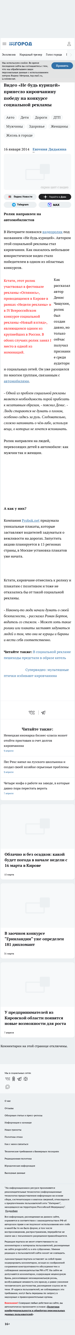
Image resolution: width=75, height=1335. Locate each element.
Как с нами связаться (16, 1144)
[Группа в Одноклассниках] (14, 1079)
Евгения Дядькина (49, 149)
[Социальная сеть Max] (55, 205)
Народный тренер (31, 54)
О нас (8, 1100)
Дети (25, 117)
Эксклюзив (9, 54)
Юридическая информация (20, 1165)
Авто (10, 117)
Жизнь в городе (19, 135)
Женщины (59, 126)
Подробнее (11, 1210)
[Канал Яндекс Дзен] (55, 197)
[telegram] (45, 712)
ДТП (57, 117)
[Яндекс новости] (20, 197)
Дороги (41, 117)
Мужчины (14, 126)
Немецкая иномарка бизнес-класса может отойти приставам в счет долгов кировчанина (37, 743)
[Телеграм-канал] (20, 205)
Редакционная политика (18, 1158)
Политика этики (14, 1136)
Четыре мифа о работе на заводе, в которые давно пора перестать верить (37, 788)
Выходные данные (15, 1172)
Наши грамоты (13, 1129)
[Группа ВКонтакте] (8, 1079)
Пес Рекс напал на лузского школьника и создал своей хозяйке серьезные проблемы (37, 767)
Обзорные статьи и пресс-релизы (23, 1115)
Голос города (54, 54)
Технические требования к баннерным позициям (32, 1151)
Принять (62, 65)
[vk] (32, 712)
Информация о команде (18, 1122)
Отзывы (9, 1108)
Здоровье (37, 126)
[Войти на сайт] (69, 44)
